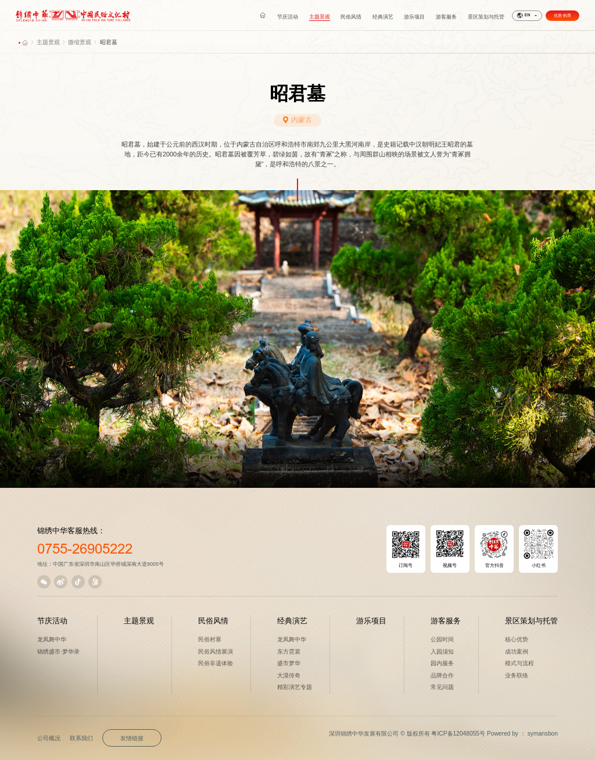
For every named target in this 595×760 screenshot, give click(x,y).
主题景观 (48, 42)
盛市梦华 (288, 663)
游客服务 (446, 620)
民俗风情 (213, 620)
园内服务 (442, 663)
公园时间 (442, 639)
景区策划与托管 (531, 620)
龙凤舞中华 (51, 639)
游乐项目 (371, 620)
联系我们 (81, 738)
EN (523, 16)
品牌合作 (442, 675)
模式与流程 (519, 663)
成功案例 (516, 651)
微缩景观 (79, 42)
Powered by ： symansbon (522, 733)
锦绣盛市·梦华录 (58, 651)
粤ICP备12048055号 (458, 733)
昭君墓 (108, 42)
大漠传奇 (288, 675)
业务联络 (516, 675)
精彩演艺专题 (294, 687)
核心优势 (516, 639)
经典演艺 (292, 620)
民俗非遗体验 (215, 663)
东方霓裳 (288, 651)
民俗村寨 (209, 639)
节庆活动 (52, 620)
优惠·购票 (562, 15)
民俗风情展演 (215, 651)
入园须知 (442, 651)
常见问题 (442, 687)
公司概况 (48, 738)
